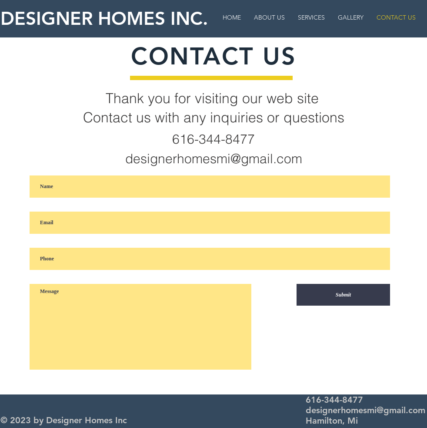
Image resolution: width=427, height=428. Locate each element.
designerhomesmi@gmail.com (213, 159)
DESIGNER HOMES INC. (104, 18)
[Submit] (343, 295)
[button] (350, 18)
